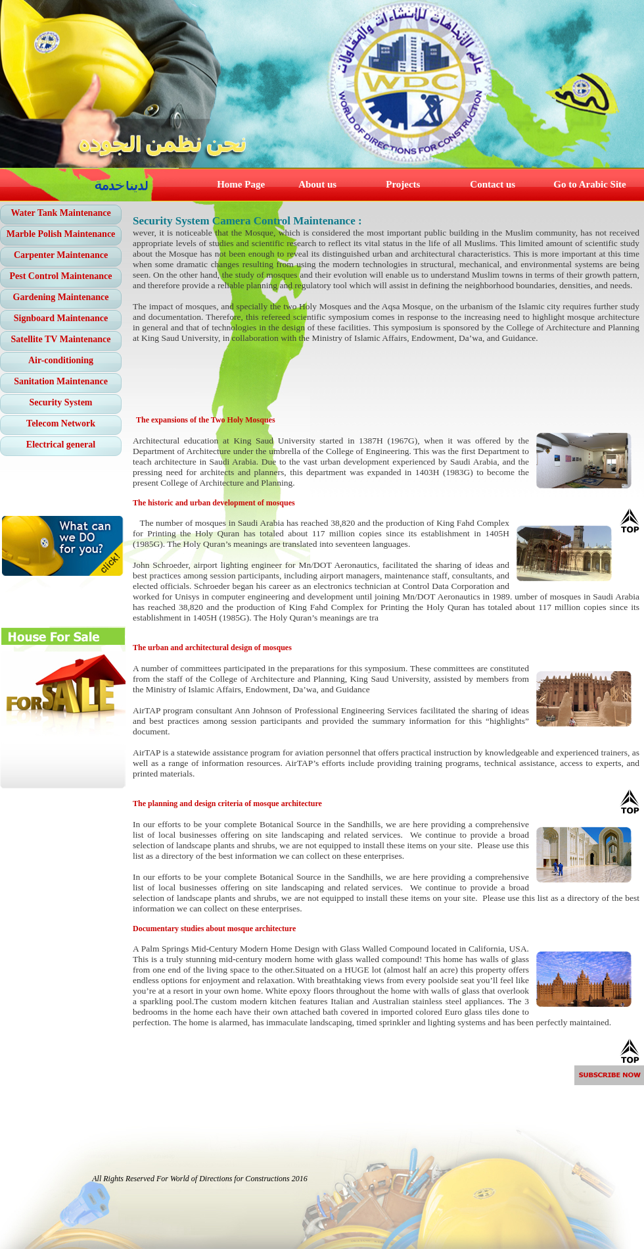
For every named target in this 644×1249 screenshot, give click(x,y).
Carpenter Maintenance (61, 255)
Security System (60, 402)
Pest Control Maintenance (60, 276)
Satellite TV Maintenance (61, 339)
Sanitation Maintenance (61, 381)
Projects (403, 184)
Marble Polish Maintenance (61, 234)
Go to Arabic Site (589, 184)
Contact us (492, 184)
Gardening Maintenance (61, 297)
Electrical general (60, 444)
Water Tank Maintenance (60, 213)
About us (317, 184)
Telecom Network (60, 423)
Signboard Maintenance (61, 318)
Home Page (241, 184)
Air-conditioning (60, 360)
